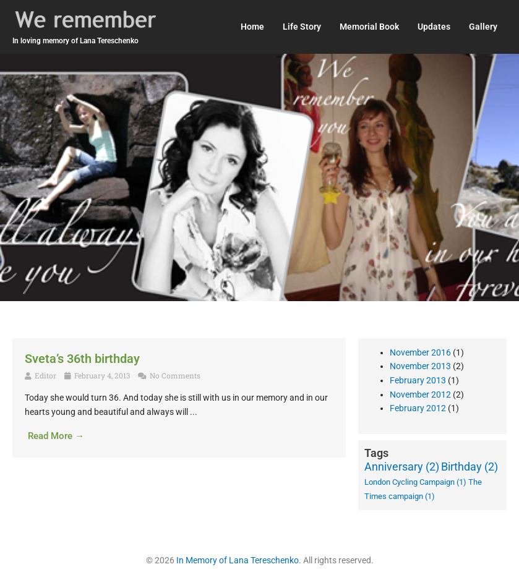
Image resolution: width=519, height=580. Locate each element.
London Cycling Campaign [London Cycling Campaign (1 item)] (415, 482)
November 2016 (420, 352)
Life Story (302, 27)
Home (252, 27)
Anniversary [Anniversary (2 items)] (401, 466)
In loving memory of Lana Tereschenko (75, 40)
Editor (45, 375)
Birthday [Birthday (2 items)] (469, 466)
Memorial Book (369, 27)
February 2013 (418, 380)
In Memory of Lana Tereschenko (237, 560)
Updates (434, 27)
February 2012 (418, 408)
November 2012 (420, 394)
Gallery (483, 27)
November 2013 (420, 366)
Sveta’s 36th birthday (82, 358)
